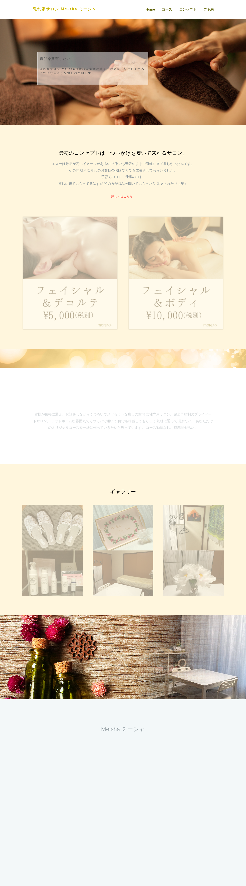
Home (150, 9)
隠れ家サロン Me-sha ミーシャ (64, 9)
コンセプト (187, 9)
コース (167, 9)
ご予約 (208, 9)
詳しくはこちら (122, 196)
